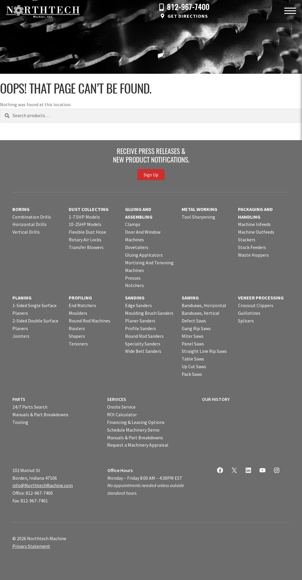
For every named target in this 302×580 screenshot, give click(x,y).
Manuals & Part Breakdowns (40, 414)
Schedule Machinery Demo (133, 430)
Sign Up (151, 175)
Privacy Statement (31, 546)
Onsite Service (121, 407)
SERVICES (116, 399)
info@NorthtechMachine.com (42, 485)
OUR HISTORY (216, 399)
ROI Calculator (122, 414)
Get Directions (188, 16)
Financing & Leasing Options (136, 422)
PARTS (18, 399)
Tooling (20, 422)
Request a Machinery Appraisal (137, 445)
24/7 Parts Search (29, 407)
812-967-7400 (188, 8)
